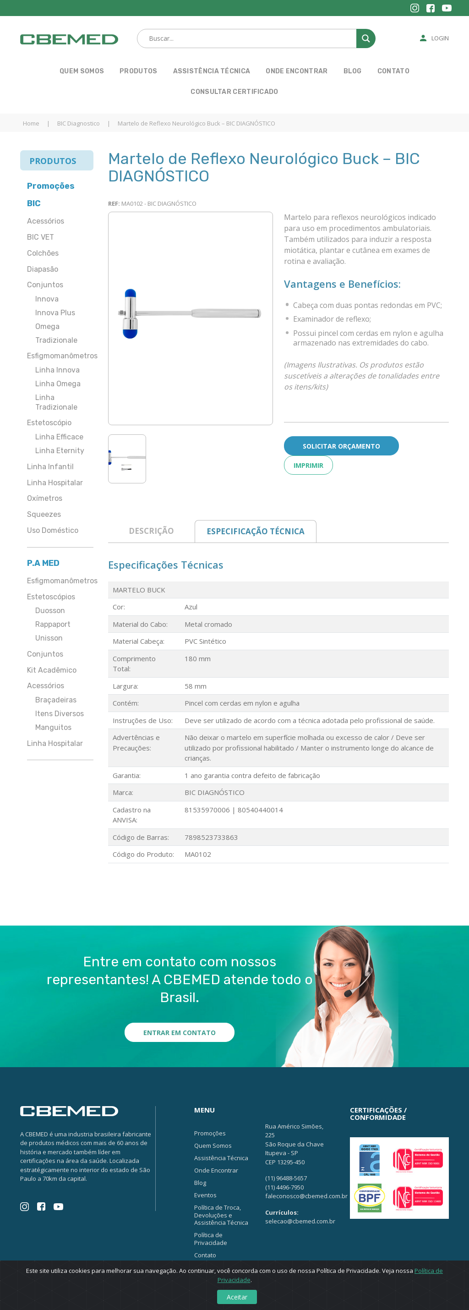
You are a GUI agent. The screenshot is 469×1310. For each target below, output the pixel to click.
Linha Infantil (50, 466)
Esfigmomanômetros (60, 355)
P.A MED (43, 563)
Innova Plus (55, 312)
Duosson (50, 610)
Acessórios (45, 221)
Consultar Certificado (234, 92)
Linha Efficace (59, 437)
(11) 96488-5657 (286, 1178)
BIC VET (40, 237)
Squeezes (44, 514)
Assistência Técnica (212, 71)
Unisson (49, 638)
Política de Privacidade (210, 1239)
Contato (393, 71)
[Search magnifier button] (366, 38)
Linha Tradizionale (56, 402)
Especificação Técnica (256, 531)
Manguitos (53, 727)
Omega (47, 326)
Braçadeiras (55, 700)
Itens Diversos (59, 713)
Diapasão (42, 269)
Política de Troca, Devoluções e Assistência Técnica (221, 1215)
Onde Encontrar (296, 71)
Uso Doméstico (52, 530)
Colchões (43, 253)
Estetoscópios (51, 596)
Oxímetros (44, 498)
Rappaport (53, 624)
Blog (353, 71)
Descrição (151, 531)
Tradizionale (56, 340)
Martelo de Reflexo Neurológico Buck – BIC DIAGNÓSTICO (196, 123)
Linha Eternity (59, 450)
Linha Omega (58, 383)
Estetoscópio (49, 422)
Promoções (51, 186)
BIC (34, 203)
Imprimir (308, 465)
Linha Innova (57, 370)
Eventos (205, 1195)
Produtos (138, 71)
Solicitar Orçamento (341, 446)
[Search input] (255, 38)
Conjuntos (45, 284)
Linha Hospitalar (55, 482)
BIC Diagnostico (78, 123)
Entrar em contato (179, 1032)
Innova (47, 299)
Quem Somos (82, 71)
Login (440, 38)
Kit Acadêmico (51, 670)
